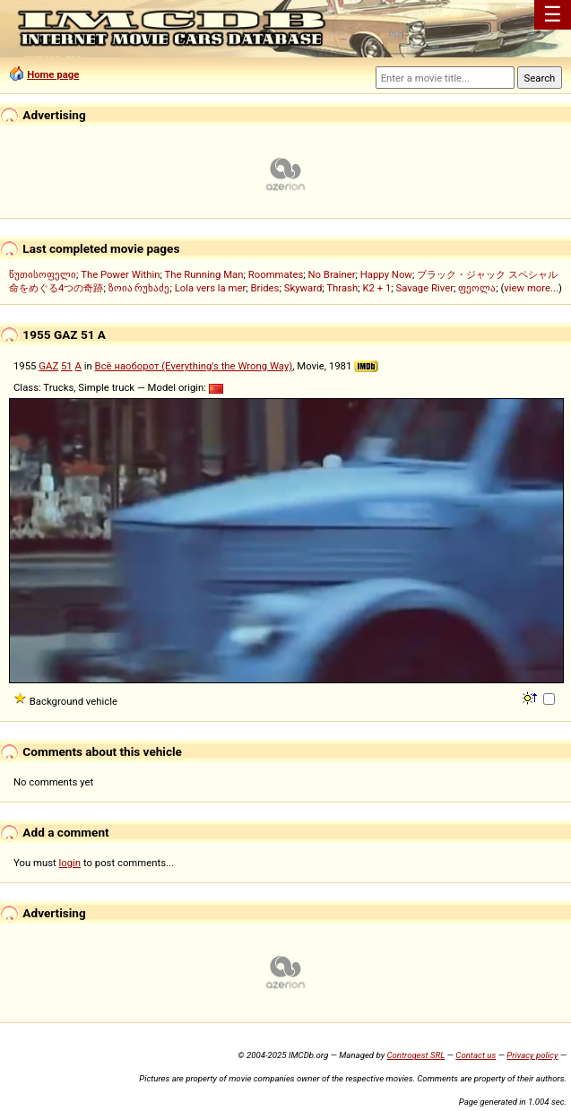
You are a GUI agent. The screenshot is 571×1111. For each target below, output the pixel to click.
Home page (53, 74)
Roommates (276, 274)
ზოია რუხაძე (139, 288)
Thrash (342, 288)
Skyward (303, 288)
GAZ (48, 366)
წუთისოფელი (42, 274)
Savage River (425, 288)
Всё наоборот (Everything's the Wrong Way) (194, 366)
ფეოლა (477, 288)
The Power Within (120, 274)
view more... (531, 288)
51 (67, 366)
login (70, 862)
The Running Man (203, 274)
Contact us (475, 1055)
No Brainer (331, 274)
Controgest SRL (415, 1055)
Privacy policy (532, 1055)
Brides (265, 288)
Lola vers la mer (211, 288)
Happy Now (386, 274)
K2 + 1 (376, 288)
